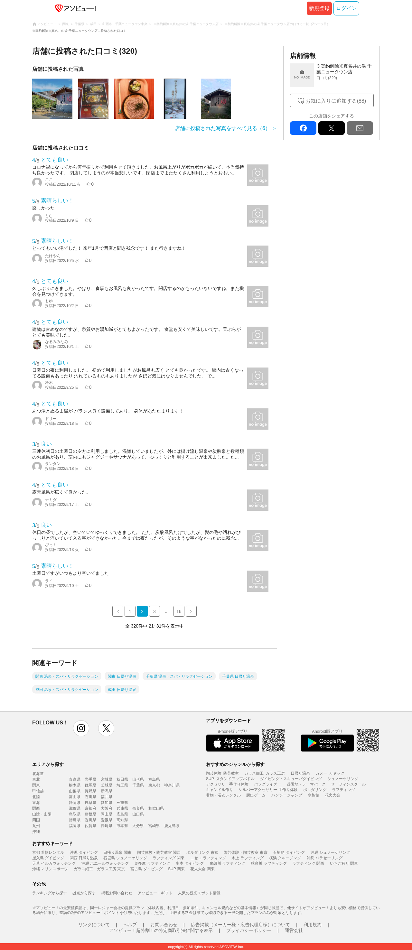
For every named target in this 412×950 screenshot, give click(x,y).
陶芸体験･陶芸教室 (222, 773)
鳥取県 (74, 814)
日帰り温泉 (300, 773)
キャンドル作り (219, 789)
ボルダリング (314, 789)
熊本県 (122, 826)
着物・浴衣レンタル (223, 795)
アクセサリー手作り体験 (227, 784)
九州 (36, 826)
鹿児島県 (172, 826)
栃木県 (74, 785)
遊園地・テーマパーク (306, 784)
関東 (36, 785)
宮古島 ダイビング (146, 869)
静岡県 (74, 802)
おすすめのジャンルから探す (235, 764)
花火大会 (332, 795)
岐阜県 (90, 802)
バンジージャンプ (286, 795)
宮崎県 (154, 826)
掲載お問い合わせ (116, 893)
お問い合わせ (163, 924)
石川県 (90, 797)
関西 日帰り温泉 (84, 858)
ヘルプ (130, 924)
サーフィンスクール (348, 784)
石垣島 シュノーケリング (125, 858)
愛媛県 (106, 820)
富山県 (74, 797)
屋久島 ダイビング (48, 858)
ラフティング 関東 (168, 858)
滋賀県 (74, 808)
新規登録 (319, 8)
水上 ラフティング (247, 858)
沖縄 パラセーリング (324, 858)
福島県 (154, 779)
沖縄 (36, 831)
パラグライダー (267, 784)
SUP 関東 (176, 869)
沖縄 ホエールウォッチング (105, 863)
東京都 (154, 785)
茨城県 (106, 785)
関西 (36, 808)
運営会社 (294, 930)
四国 (36, 820)
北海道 (38, 773)
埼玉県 (122, 785)
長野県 (90, 791)
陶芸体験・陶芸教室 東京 (245, 852)
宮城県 (106, 779)
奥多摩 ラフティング (152, 863)
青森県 (74, 779)
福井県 (106, 797)
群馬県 (90, 785)
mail (360, 128)
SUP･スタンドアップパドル (230, 779)
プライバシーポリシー (248, 930)
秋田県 (122, 779)
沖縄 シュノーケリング (330, 852)
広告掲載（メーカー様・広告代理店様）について (240, 924)
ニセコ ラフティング (208, 858)
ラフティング (343, 789)
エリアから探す (48, 764)
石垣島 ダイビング (289, 852)
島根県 (90, 814)
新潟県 (106, 791)
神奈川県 (172, 785)
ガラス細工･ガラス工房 (264, 773)
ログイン (346, 8)
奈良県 (138, 808)
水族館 (313, 795)
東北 (36, 779)
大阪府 (106, 808)
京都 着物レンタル (48, 852)
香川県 (90, 820)
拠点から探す (84, 893)
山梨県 (74, 791)
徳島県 (74, 820)
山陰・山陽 (42, 814)
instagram (81, 728)
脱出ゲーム (256, 795)
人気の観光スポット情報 (199, 893)
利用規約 (313, 924)
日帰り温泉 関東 (117, 852)
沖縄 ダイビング (84, 852)
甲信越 (38, 791)
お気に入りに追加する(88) (335, 101)
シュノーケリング (342, 779)
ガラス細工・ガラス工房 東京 (99, 869)
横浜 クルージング (285, 858)
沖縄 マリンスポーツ (50, 869)
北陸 (36, 797)
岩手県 (90, 779)
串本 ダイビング (190, 863)
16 (179, 611)
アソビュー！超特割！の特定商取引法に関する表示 (161, 930)
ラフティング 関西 (308, 863)
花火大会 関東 (202, 869)
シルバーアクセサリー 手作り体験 (268, 789)
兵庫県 (122, 808)
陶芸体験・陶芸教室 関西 (159, 852)
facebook (303, 128)
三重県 (122, 802)
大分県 (138, 826)
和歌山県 (156, 808)
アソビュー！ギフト (155, 893)
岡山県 (106, 814)
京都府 (90, 808)
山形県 (138, 779)
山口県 (138, 814)
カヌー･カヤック (329, 773)
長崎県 (106, 826)
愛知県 (106, 802)
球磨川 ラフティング (268, 863)
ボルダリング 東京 (202, 852)
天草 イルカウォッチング (54, 863)
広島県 (122, 814)
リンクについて (94, 924)
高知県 (122, 820)
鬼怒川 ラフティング (227, 863)
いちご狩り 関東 (344, 863)
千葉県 (138, 785)
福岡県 (74, 826)
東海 (36, 802)
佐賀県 (90, 826)
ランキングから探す (49, 893)
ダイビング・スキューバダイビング (291, 779)
